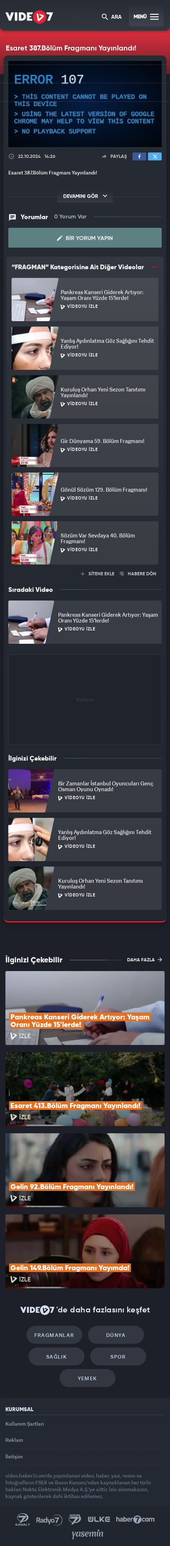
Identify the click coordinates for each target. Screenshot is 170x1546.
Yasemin (88, 1534)
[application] (85, 104)
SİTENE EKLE (97, 574)
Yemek (87, 1378)
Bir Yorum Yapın (85, 238)
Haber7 (135, 1519)
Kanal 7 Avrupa (75, 1519)
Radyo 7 (49, 1519)
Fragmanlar (54, 1335)
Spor (118, 1356)
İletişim (14, 1456)
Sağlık (56, 1356)
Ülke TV (99, 1519)
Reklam (14, 1439)
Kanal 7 (22, 1519)
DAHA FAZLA (144, 959)
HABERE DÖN (138, 574)
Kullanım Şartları (24, 1423)
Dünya (116, 1335)
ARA (112, 17)
